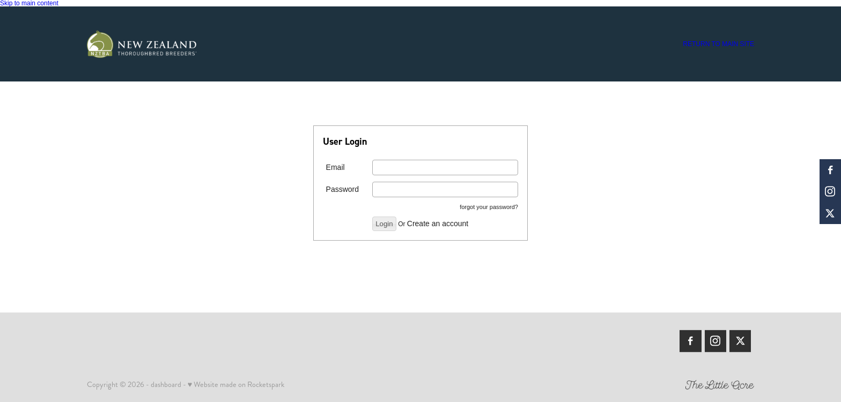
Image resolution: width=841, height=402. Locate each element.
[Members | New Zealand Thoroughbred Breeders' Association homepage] (153, 44)
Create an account (437, 223)
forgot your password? (489, 207)
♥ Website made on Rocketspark (236, 384)
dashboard (166, 384)
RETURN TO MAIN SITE (718, 44)
